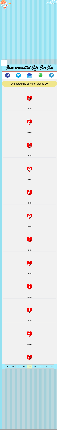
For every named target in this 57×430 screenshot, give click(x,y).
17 (13, 366)
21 (35, 366)
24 (52, 366)
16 (7, 366)
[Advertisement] (28, 28)
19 (24, 366)
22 (41, 366)
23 (46, 366)
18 (18, 366)
